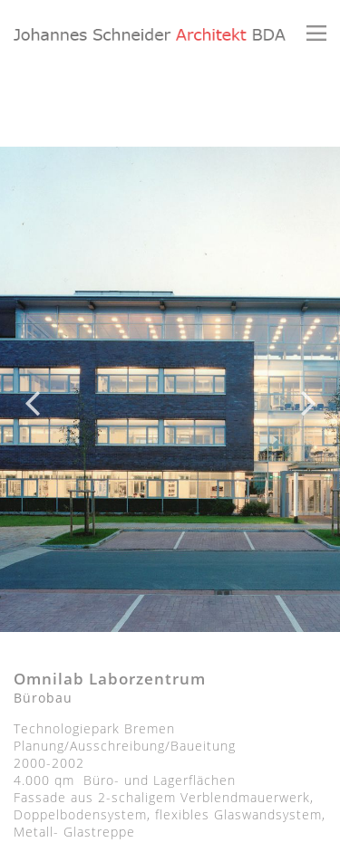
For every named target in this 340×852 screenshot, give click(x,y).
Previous (32, 389)
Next (308, 389)
